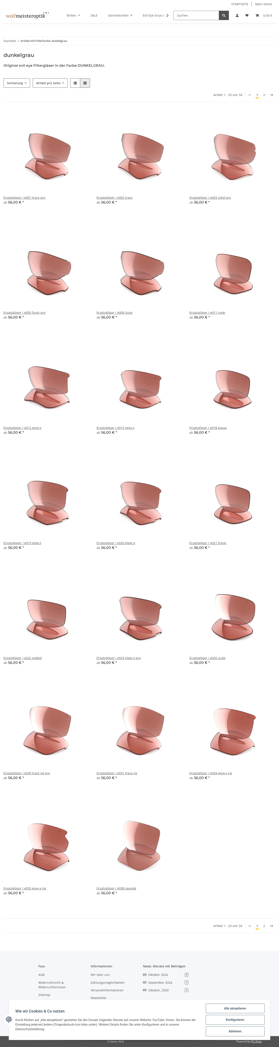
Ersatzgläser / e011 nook (207, 312)
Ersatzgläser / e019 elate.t (22, 543)
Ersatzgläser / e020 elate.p (116, 543)
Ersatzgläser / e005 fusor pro (24, 312)
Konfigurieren (234, 1020)
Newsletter (99, 998)
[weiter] (272, 95)
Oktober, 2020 (165, 990)
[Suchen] (196, 15)
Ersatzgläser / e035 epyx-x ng (24, 888)
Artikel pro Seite (48, 83)
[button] (237, 15)
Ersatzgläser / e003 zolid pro (210, 197)
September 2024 (165, 982)
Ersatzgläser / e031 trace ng (117, 773)
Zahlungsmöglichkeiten (108, 982)
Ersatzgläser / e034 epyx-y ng (210, 773)
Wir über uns (100, 975)
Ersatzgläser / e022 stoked (22, 658)
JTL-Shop (256, 1041)
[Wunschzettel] (247, 15)
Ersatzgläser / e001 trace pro (24, 197)
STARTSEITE (239, 4)
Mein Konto (263, 4)
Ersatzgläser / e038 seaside (116, 888)
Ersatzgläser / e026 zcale (207, 658)
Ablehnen (234, 1031)
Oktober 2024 (165, 975)
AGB (41, 975)
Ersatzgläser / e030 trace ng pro (26, 773)
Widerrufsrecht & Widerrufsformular (52, 984)
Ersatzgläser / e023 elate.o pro (119, 658)
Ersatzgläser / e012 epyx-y (22, 428)
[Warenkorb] (264, 15)
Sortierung (15, 83)
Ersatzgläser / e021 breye (207, 543)
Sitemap (44, 995)
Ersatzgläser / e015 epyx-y (115, 428)
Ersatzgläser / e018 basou (208, 428)
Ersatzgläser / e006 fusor (115, 312)
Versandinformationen (107, 990)
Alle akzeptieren (234, 1009)
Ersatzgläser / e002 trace (115, 197)
